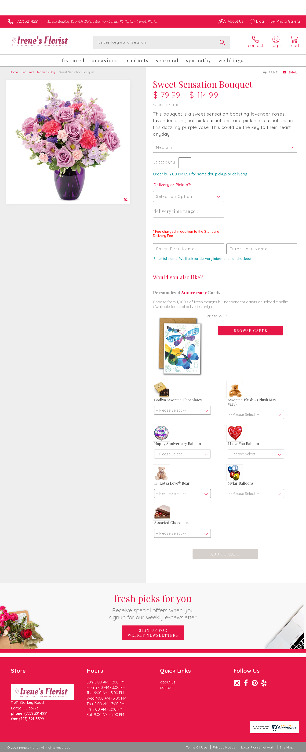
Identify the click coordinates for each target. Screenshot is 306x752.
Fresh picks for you (153, 606)
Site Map (286, 747)
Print (270, 72)
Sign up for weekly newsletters (153, 633)
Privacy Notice (224, 747)
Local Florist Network (257, 747)
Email (290, 72)
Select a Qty (164, 162)
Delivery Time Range (175, 211)
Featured (28, 72)
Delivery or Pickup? (171, 184)
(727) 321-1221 (27, 21)
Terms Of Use (196, 747)
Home (14, 72)
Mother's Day (46, 72)
